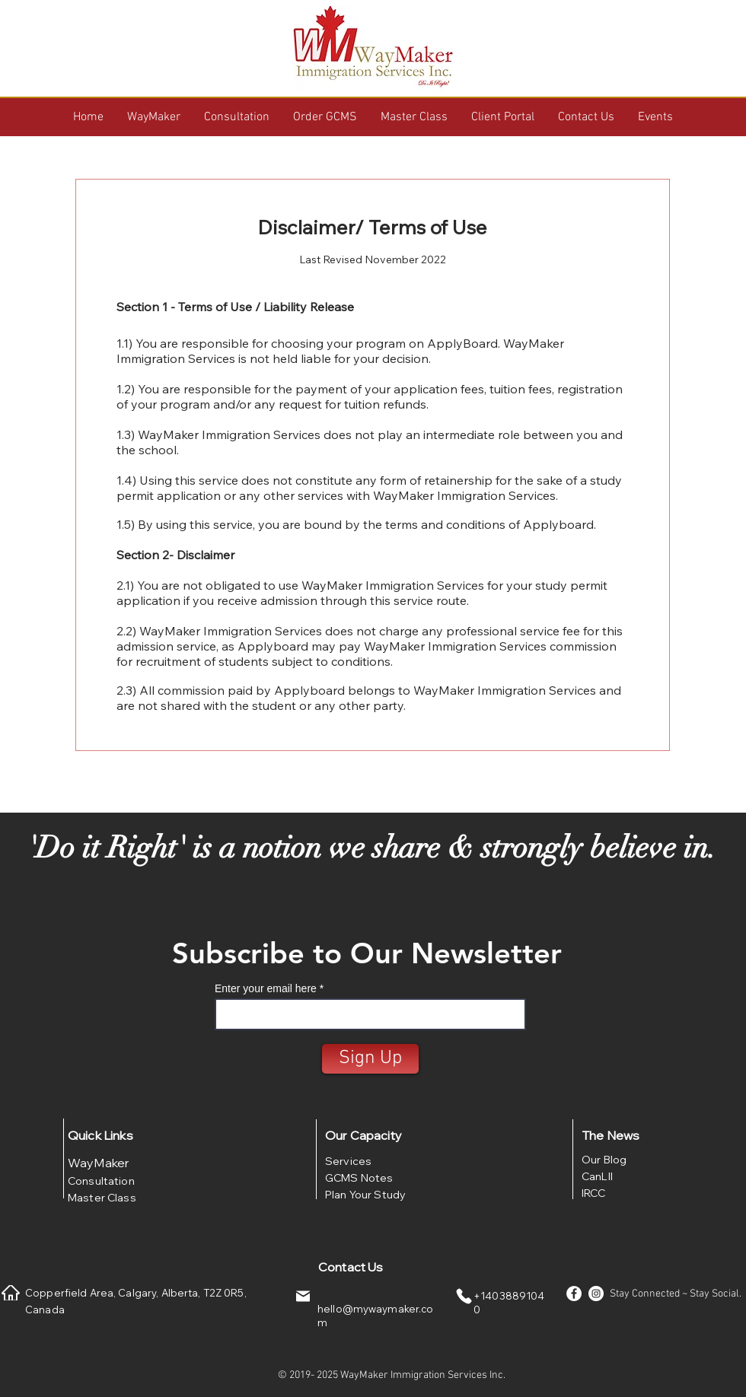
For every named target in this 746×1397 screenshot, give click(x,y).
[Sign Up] (370, 1059)
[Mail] (303, 1295)
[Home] (11, 1292)
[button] (154, 117)
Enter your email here (266, 988)
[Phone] (463, 1296)
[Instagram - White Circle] (596, 1293)
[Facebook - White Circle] (574, 1293)
